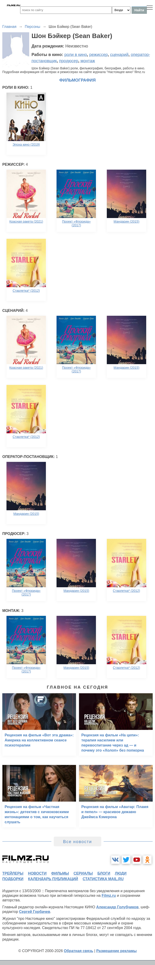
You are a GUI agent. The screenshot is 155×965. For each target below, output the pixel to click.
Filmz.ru (109, 895)
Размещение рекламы (116, 951)
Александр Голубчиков (117, 907)
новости (37, 873)
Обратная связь (78, 951)
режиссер (98, 54)
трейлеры (12, 873)
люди (121, 873)
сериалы (83, 873)
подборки (12, 879)
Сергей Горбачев (34, 912)
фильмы (60, 873)
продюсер (68, 61)
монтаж (88, 61)
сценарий (119, 54)
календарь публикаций (53, 879)
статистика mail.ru (103, 879)
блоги (103, 873)
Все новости (77, 841)
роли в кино (75, 54)
